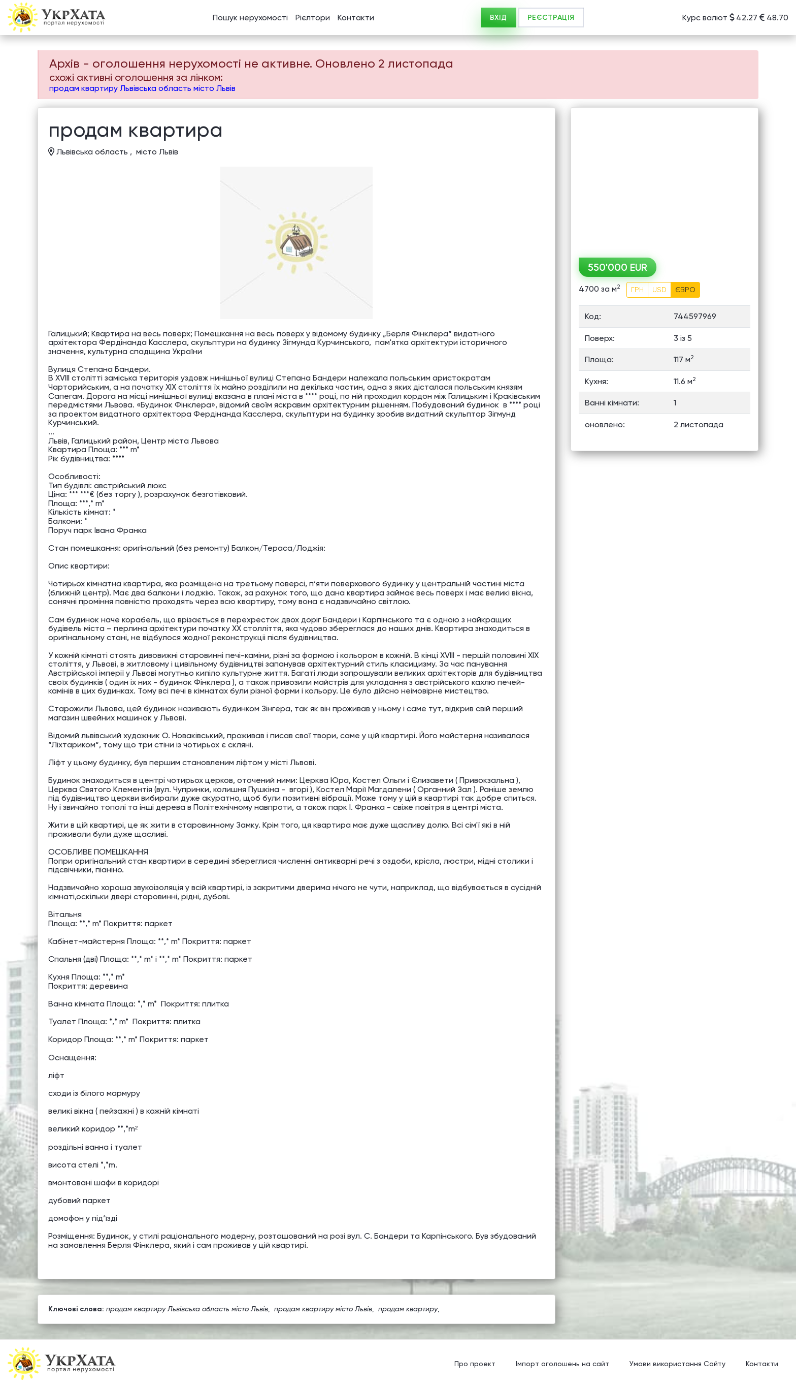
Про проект (474, 1364)
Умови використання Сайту (677, 1364)
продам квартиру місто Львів (323, 1309)
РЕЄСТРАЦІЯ (551, 17)
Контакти (356, 17)
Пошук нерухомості (250, 17)
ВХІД (498, 17)
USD (659, 290)
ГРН (637, 290)
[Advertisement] (664, 179)
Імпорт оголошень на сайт (562, 1364)
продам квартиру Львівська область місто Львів (142, 88)
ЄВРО (685, 290)
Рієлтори (312, 17)
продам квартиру (408, 1309)
